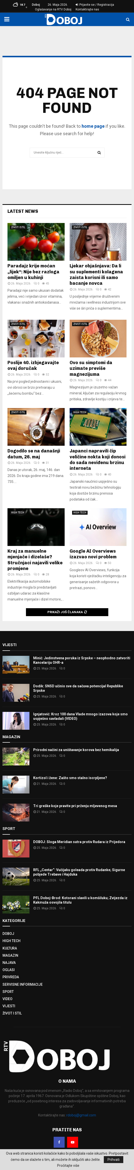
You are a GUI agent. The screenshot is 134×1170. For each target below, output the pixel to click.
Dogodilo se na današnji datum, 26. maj (33, 453)
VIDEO (7, 999)
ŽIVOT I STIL (18, 227)
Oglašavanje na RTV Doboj (53, 9)
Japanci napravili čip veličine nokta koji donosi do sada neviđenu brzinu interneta (98, 459)
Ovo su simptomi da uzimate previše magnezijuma (91, 368)
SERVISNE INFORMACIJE (22, 984)
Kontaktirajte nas (87, 9)
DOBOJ (8, 934)
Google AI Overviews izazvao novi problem (93, 554)
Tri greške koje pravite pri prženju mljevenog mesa (75, 806)
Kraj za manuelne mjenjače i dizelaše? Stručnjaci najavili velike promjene (35, 559)
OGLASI (8, 970)
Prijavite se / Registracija (95, 4)
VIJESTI (8, 1006)
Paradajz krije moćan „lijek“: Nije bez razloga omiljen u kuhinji (33, 271)
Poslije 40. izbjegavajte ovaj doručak (33, 365)
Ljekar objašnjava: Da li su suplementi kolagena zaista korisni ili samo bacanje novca (96, 274)
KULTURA (9, 948)
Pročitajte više (68, 1165)
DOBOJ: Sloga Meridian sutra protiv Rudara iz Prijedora (79, 842)
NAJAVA (9, 963)
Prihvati (114, 1160)
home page (93, 126)
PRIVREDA (10, 977)
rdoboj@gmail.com (81, 1115)
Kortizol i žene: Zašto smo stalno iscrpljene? (70, 778)
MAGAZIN (10, 955)
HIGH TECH (79, 412)
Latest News (22, 211)
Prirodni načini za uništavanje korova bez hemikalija (76, 750)
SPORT (8, 992)
